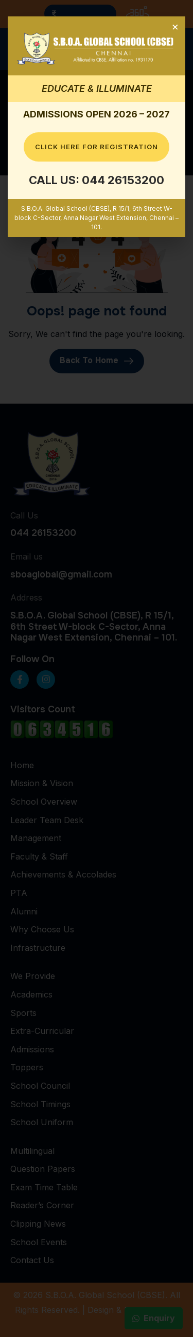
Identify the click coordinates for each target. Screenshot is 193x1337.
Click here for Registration (96, 147)
